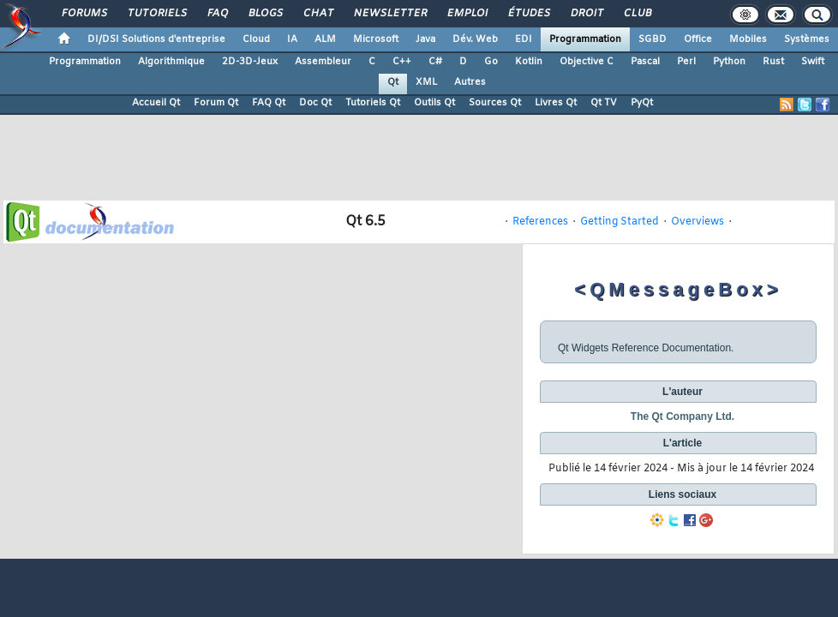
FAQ (217, 14)
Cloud (256, 39)
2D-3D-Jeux (250, 62)
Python (729, 62)
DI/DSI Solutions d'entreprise (156, 39)
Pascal (645, 62)
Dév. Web (475, 39)
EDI (523, 39)
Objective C (587, 62)
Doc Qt (315, 103)
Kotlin (528, 62)
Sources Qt (495, 103)
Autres (470, 82)
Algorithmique (171, 62)
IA (292, 39)
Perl (686, 62)
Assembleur (323, 62)
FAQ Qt (268, 103)
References (540, 222)
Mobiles (748, 39)
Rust (773, 62)
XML (426, 82)
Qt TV (603, 103)
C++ (401, 62)
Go (491, 62)
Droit (586, 14)
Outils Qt (434, 103)
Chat (317, 14)
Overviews (697, 222)
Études (528, 14)
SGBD (652, 39)
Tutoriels (156, 14)
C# (435, 62)
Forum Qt (216, 103)
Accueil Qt (156, 103)
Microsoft (375, 39)
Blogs (265, 14)
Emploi (466, 14)
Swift (812, 62)
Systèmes (806, 39)
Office (698, 39)
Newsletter (389, 14)
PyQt (642, 103)
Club (636, 14)
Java (425, 39)
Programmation (585, 39)
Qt (392, 82)
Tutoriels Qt (372, 103)
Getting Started (619, 222)
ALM (325, 39)
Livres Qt (556, 103)
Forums (83, 14)
